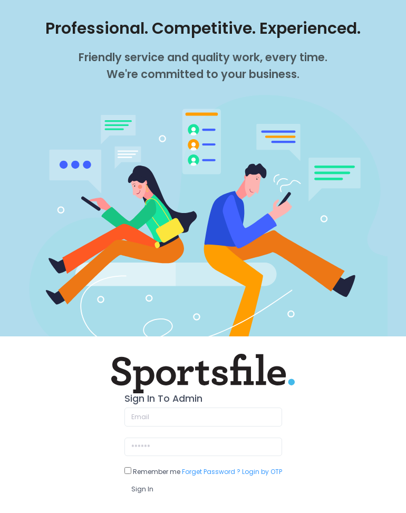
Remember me (152, 471)
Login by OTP (262, 471)
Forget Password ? (211, 471)
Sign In (142, 489)
